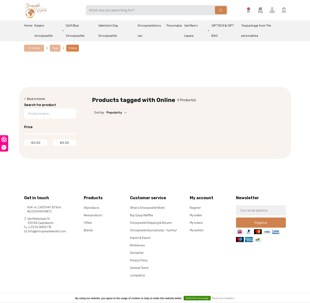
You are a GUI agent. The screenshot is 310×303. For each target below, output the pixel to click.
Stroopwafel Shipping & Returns (151, 222)
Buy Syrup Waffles (141, 215)
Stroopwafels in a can (149, 30)
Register (195, 207)
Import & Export (140, 237)
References (137, 245)
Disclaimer (137, 252)
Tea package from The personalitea (256, 30)
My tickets (196, 222)
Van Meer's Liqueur (191, 30)
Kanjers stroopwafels (43, 30)
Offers (88, 222)
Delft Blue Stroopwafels (75, 30)
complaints (137, 275)
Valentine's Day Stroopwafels (108, 30)
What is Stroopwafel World (147, 207)
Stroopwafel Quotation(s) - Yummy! (153, 230)
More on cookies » (223, 298)
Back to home (36, 99)
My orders (196, 215)
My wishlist (197, 230)
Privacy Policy (139, 260)
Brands (88, 230)
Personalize (174, 25)
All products (91, 207)
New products (93, 215)
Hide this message (197, 298)
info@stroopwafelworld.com (47, 231)
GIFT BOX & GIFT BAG (222, 30)
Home (28, 25)
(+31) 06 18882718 (39, 227)
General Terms (139, 267)
